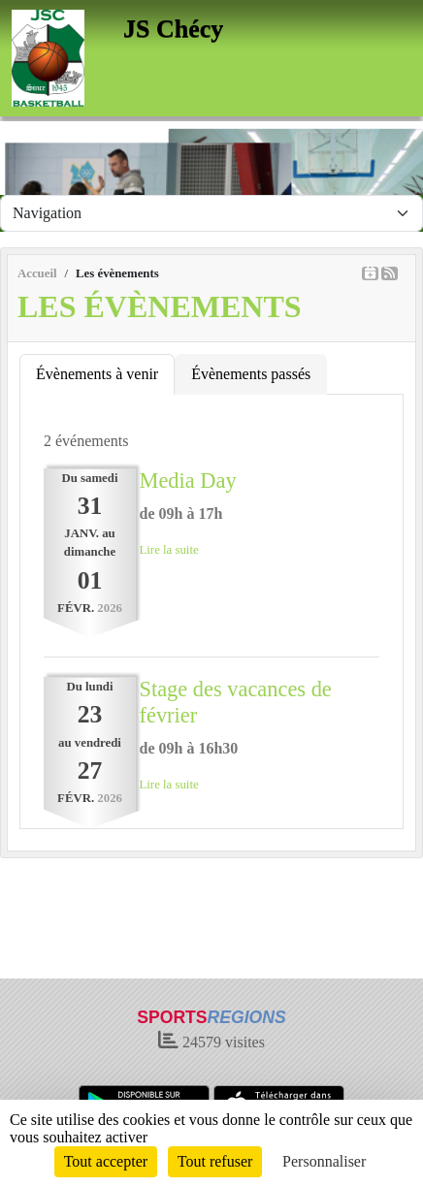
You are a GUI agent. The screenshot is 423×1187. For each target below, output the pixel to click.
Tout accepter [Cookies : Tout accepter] (105, 1161)
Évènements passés (250, 374)
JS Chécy (173, 29)
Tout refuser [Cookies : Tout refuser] (215, 1161)
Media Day (188, 480)
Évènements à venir (97, 374)
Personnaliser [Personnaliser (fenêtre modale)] (324, 1161)
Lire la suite (169, 550)
